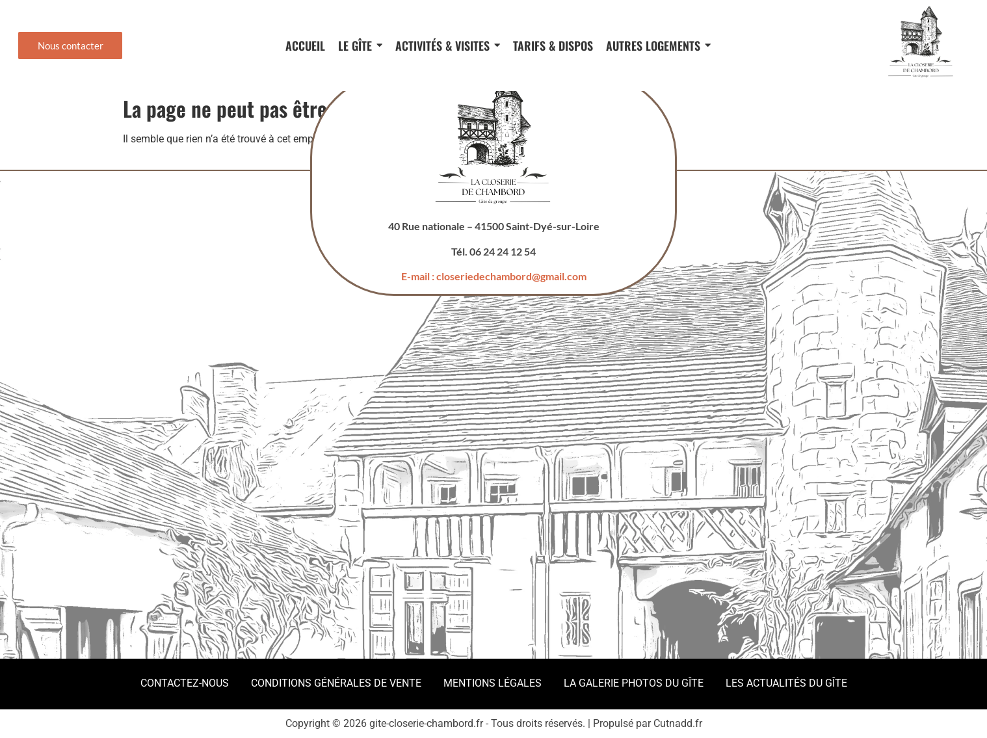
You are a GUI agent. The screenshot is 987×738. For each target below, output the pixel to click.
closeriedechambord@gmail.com (511, 276)
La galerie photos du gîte (634, 683)
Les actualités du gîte (786, 683)
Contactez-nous (184, 683)
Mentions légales (492, 683)
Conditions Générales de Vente (336, 683)
